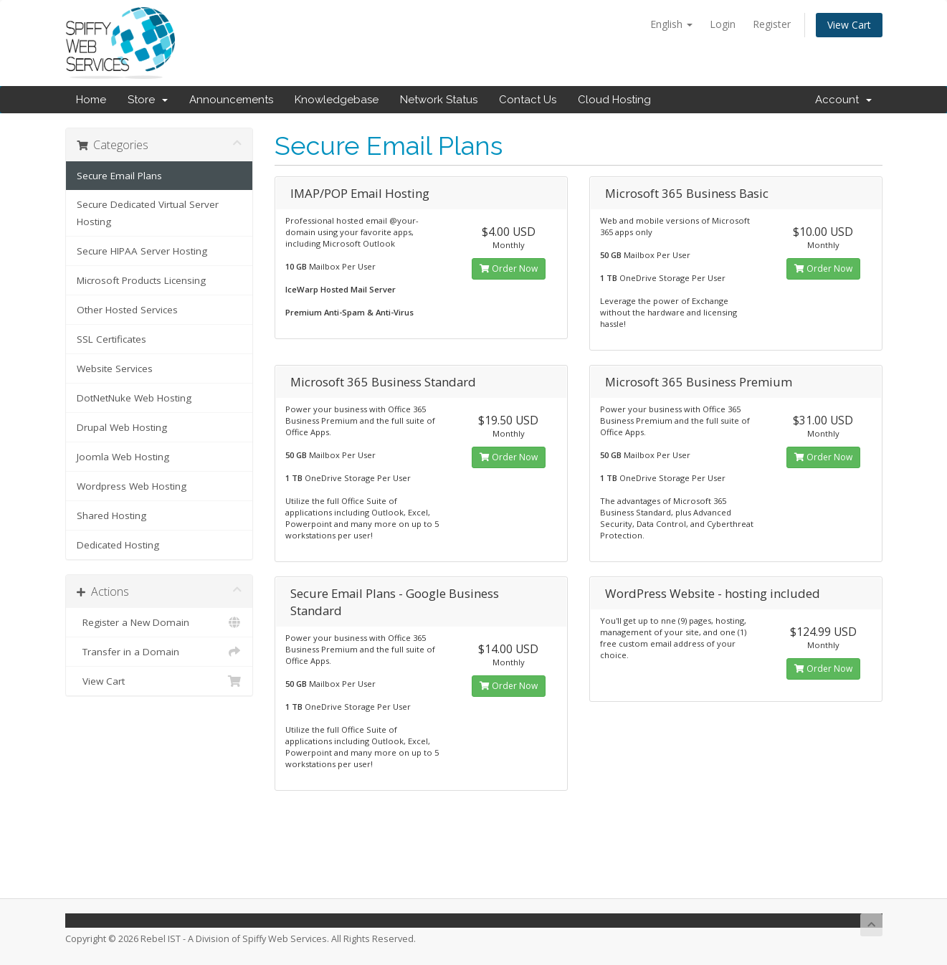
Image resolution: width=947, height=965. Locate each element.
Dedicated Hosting (118, 544)
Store (148, 99)
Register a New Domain (159, 622)
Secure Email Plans (119, 175)
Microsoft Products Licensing (141, 280)
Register (772, 24)
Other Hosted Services (127, 309)
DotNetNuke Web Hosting (134, 397)
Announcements (231, 99)
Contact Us (527, 99)
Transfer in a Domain (159, 651)
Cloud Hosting (614, 99)
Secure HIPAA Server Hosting (142, 250)
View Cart (849, 25)
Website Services (115, 368)
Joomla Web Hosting (123, 456)
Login (723, 24)
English (671, 24)
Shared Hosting (111, 515)
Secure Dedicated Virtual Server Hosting (148, 213)
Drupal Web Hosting (122, 427)
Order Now (509, 268)
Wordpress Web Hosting (131, 486)
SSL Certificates (111, 339)
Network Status (438, 99)
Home (91, 99)
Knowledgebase (337, 99)
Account (843, 99)
